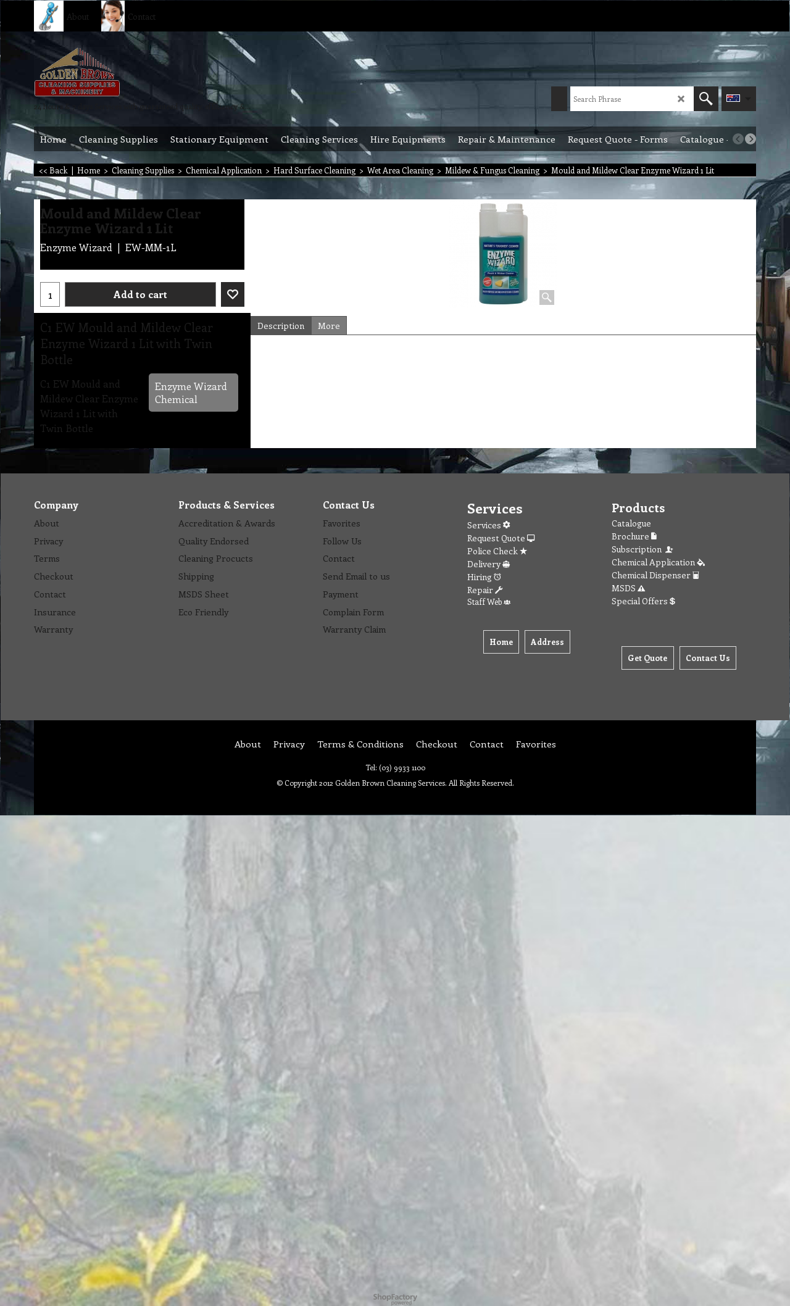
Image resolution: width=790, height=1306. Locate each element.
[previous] (738, 138)
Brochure (634, 536)
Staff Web (488, 601)
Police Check (497, 551)
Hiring (484, 577)
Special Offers (643, 601)
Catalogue (631, 523)
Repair (484, 590)
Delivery (488, 564)
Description (280, 325)
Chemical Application (658, 562)
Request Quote (500, 538)
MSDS (628, 588)
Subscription (643, 549)
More (329, 325)
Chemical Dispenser (655, 575)
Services (488, 525)
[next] (750, 138)
